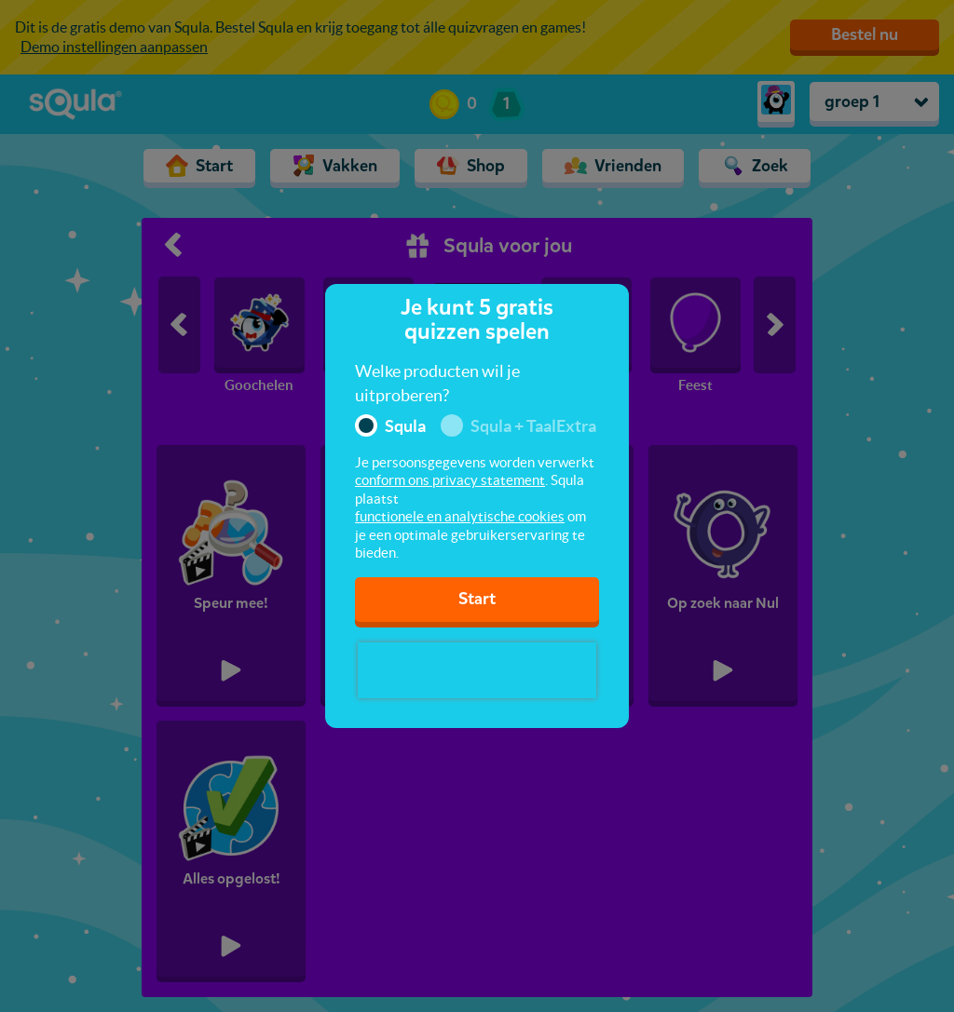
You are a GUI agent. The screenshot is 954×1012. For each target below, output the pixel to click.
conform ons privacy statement (450, 480)
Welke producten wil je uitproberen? (437, 383)
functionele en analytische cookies (460, 516)
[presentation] (477, 670)
